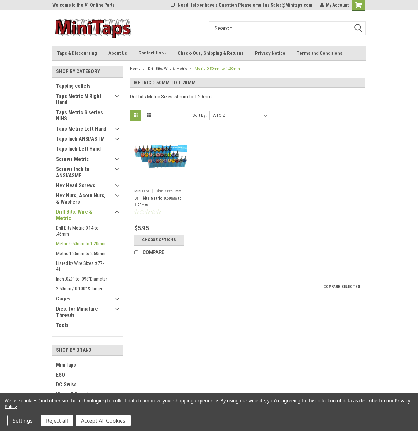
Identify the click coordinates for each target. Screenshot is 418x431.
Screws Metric (72, 159)
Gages (63, 299)
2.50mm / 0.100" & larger (79, 289)
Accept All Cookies (103, 420)
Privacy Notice (270, 53)
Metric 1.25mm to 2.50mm (80, 253)
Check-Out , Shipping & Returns (211, 53)
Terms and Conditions (319, 53)
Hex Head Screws (75, 185)
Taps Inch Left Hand (78, 149)
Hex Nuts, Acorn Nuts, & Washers (80, 198)
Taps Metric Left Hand (81, 129)
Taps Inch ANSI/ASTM (80, 139)
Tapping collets (73, 86)
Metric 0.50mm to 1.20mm (80, 244)
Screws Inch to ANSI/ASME (72, 172)
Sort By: (199, 115)
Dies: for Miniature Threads (77, 312)
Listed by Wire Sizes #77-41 (80, 266)
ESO (60, 375)
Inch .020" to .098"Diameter (81, 279)
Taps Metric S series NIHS (79, 115)
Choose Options (159, 239)
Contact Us (152, 53)
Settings (23, 420)
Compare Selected (341, 287)
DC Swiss (66, 384)
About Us (117, 53)
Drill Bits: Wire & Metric (74, 215)
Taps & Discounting (77, 53)
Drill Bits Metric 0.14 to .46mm (77, 231)
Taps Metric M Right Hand (78, 99)
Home (135, 69)
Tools (62, 325)
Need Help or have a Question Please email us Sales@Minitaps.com (241, 5)
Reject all (57, 420)
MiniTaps (66, 365)
